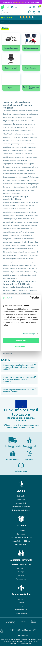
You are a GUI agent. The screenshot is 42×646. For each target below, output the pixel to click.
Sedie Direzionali (11, 68)
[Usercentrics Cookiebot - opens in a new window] (29, 297)
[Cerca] (16, 12)
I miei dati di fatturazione (21, 507)
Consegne (21, 572)
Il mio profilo (21, 496)
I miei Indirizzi (21, 503)
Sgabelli (11, 88)
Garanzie (21, 575)
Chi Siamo (21, 530)
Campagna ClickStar (21, 544)
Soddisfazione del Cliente (21, 541)
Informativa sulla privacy (10, 622)
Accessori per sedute (11, 48)
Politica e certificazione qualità (21, 537)
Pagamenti (21, 568)
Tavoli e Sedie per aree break (31, 88)
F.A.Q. (21, 606)
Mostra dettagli (29, 333)
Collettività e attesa (31, 48)
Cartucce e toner (21, 610)
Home (3, 22)
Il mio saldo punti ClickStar (21, 510)
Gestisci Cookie (33, 622)
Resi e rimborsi (21, 579)
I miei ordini (21, 499)
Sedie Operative (31, 68)
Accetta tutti (21, 340)
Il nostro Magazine (21, 613)
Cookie (23, 622)
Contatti (21, 599)
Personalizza (21, 347)
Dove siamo (21, 534)
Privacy (21, 603)
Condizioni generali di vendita (21, 565)
